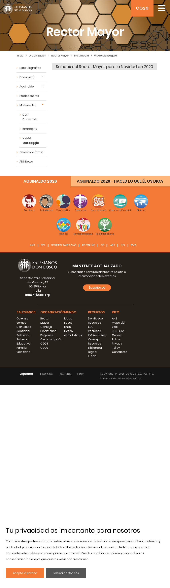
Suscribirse (97, 287)
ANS (32, 245)
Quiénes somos (22, 320)
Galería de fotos (30, 152)
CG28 (44, 344)
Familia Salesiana (23, 350)
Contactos (119, 352)
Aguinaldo (26, 87)
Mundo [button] (70, 312)
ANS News (26, 162)
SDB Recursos (94, 329)
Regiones (46, 335)
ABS (112, 245)
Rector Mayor (60, 55)
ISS (102, 245)
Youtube (65, 374)
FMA (133, 245)
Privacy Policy (117, 346)
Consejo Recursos (94, 341)
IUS (123, 245)
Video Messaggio (105, 55)
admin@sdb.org (37, 295)
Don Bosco (24, 327)
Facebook (46, 374)
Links (67, 327)
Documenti (27, 77)
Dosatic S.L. (135, 374)
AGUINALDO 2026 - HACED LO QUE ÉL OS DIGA (120, 181)
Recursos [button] (96, 312)
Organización (37, 55)
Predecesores (29, 96)
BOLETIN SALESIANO (63, 245)
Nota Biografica (30, 68)
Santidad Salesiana (23, 333)
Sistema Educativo (24, 341)
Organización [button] (52, 312)
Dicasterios (48, 331)
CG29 (142, 8)
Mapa (68, 318)
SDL (43, 245)
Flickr (80, 374)
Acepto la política (25, 573)
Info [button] (115, 312)
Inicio (20, 55)
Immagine (29, 129)
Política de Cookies (66, 573)
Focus (68, 323)
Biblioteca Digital (95, 350)
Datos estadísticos (73, 333)
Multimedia (81, 55)
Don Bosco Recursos (95, 320)
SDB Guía (118, 331)
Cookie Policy (116, 337)
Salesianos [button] (26, 312)
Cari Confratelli (29, 117)
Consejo (46, 327)
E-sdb (92, 356)
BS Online (88, 245)
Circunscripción (51, 339)
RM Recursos (97, 335)
